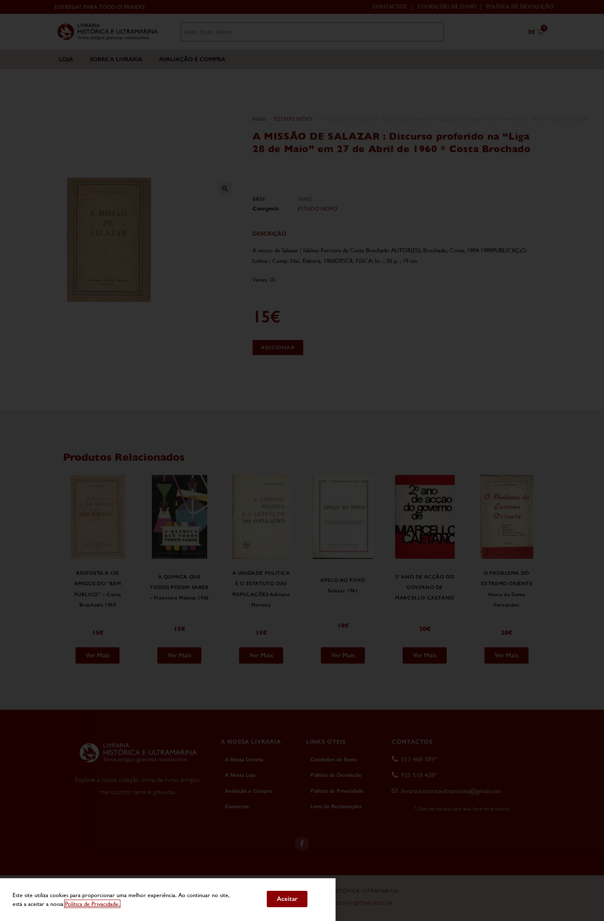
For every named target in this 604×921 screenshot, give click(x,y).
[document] (302, 460)
